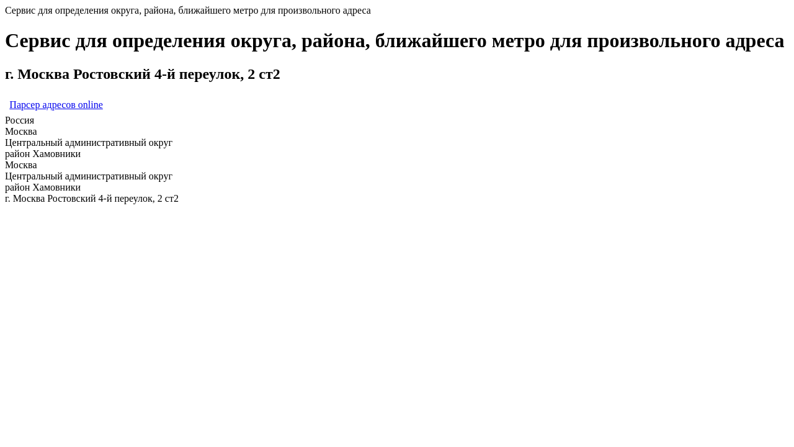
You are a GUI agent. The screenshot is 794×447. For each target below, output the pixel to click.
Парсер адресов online (55, 104)
